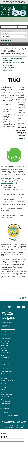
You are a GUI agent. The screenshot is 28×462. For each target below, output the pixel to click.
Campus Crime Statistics (6, 341)
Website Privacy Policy (5, 403)
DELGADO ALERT (7, 71)
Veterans (3, 376)
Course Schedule (4, 392)
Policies (2, 355)
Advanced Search (6, 40)
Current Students (4, 370)
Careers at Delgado (5, 343)
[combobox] (14, 27)
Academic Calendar (5, 338)
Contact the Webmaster (6, 401)
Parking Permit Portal (5, 398)
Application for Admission (6, 394)
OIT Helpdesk (4, 399)
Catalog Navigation (7, 44)
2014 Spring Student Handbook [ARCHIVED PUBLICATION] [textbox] (14, 27)
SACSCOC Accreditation (6, 359)
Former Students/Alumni (6, 371)
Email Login (3, 387)
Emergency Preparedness (6, 352)
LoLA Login (3, 389)
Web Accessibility (4, 405)
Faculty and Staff (4, 375)
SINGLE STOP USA (7, 60)
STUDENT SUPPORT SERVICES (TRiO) (12, 58)
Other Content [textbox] (5, 33)
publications (5, 425)
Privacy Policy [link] (14, 2)
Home (2, 19)
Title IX (2, 360)
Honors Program (6, 412)
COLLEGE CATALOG (8, 69)
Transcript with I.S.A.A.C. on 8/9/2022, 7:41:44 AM (13, 415)
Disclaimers (3, 348)
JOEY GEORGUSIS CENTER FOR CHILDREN (13, 62)
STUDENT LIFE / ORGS (8, 67)
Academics (5, 414)
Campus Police (4, 340)
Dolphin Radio (4, 350)
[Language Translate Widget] (8, 329)
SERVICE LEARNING (8, 65)
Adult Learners (4, 378)
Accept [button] (23, 2)
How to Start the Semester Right (7, 380)
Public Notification (5, 357)
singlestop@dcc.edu (7, 183)
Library (2, 354)
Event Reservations (5, 396)
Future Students (4, 368)
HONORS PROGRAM (8, 64)
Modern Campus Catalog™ (17, 427)
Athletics (3, 373)
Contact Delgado (4, 347)
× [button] (26, 1)
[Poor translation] (5, 437)
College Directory (4, 345)
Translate (9, 331)
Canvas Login (4, 391)
